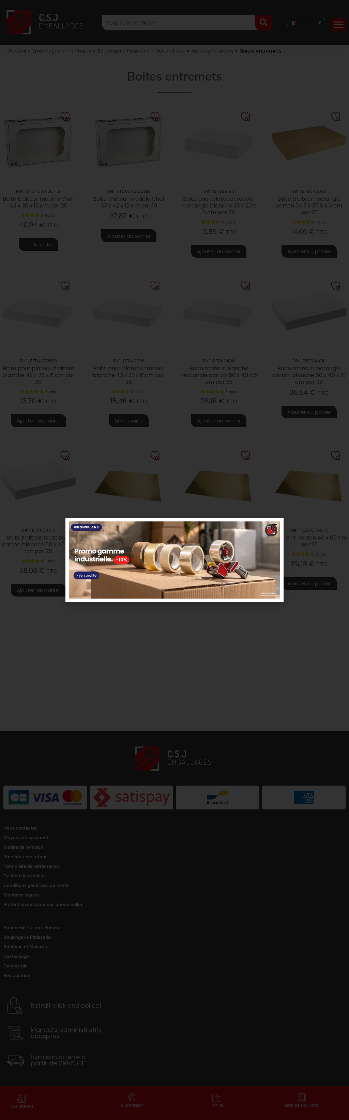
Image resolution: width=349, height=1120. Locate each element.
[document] (174, 560)
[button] (274, 527)
